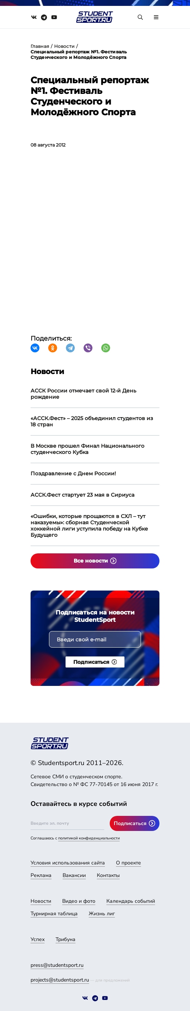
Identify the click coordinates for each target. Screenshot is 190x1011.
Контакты (108, 875)
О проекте (128, 862)
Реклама (41, 875)
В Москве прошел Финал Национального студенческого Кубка (87, 449)
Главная (40, 46)
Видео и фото (78, 901)
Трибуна (65, 939)
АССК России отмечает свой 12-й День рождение (83, 393)
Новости (64, 46)
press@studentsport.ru (57, 965)
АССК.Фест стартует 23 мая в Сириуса (82, 495)
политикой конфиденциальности (89, 838)
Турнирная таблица (54, 913)
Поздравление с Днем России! (73, 473)
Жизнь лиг (102, 913)
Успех (38, 939)
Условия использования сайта (68, 862)
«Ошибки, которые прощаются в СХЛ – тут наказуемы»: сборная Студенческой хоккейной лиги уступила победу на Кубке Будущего (89, 525)
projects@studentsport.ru (60, 979)
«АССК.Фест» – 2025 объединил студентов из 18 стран (92, 421)
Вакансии (74, 875)
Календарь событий (130, 901)
